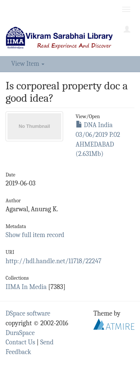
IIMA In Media (26, 287)
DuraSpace (20, 333)
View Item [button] (27, 64)
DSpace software (28, 313)
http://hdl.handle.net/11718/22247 (54, 261)
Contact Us (20, 342)
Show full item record (35, 235)
